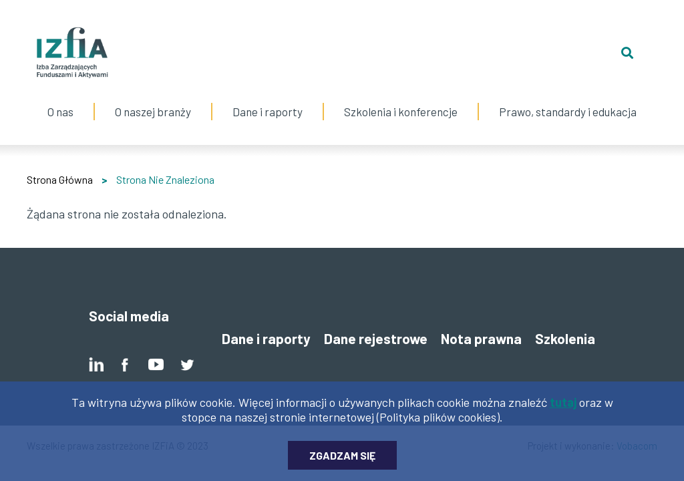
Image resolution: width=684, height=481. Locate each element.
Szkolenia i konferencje (400, 98)
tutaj (563, 409)
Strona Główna (60, 179)
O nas (60, 98)
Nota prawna (481, 338)
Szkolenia (565, 338)
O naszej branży (153, 98)
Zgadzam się (342, 462)
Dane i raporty (267, 111)
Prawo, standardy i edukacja (567, 98)
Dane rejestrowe (376, 338)
